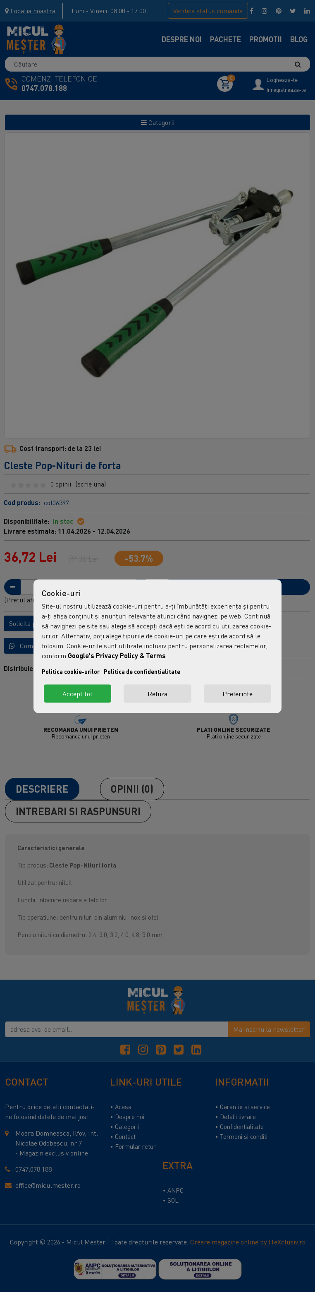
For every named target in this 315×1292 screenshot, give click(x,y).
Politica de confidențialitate (142, 671)
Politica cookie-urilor (71, 671)
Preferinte (237, 693)
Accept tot (77, 693)
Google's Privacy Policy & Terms (117, 655)
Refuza (157, 693)
